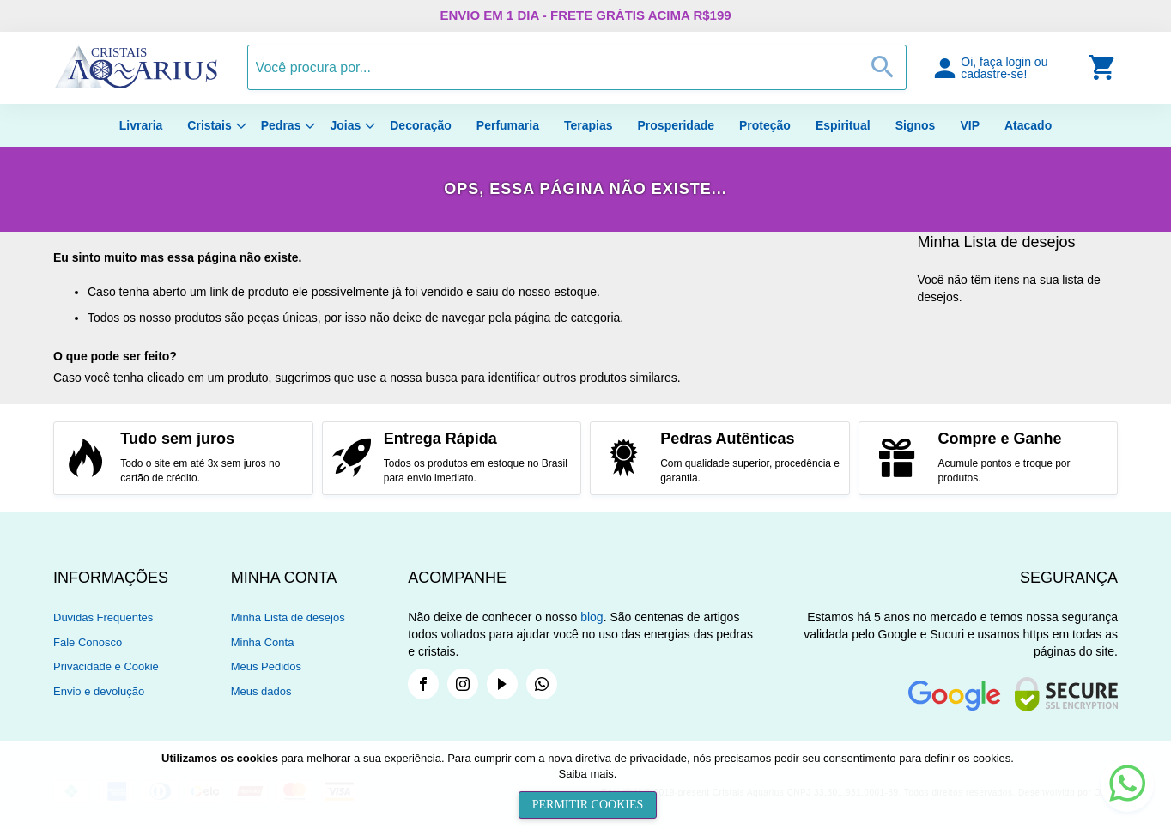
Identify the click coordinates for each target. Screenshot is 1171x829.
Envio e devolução (98, 691)
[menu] (585, 125)
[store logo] (135, 85)
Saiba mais (586, 773)
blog (591, 617)
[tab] (142, 577)
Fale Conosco (87, 642)
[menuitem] (141, 125)
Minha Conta (262, 642)
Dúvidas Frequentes (103, 617)
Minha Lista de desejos (288, 617)
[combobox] (577, 67)
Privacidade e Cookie (106, 666)
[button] (1009, 67)
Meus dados (261, 691)
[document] (587, 785)
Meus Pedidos (266, 666)
